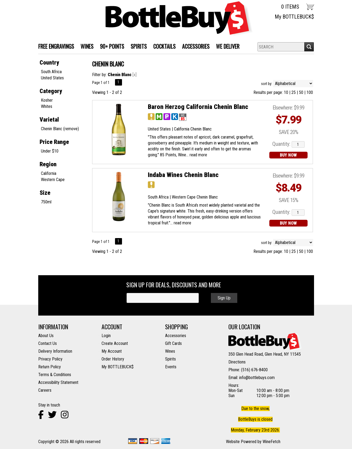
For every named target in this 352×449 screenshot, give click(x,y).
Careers (44, 390)
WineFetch (271, 441)
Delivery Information (55, 351)
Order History (113, 359)
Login (106, 335)
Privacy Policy (50, 359)
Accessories (194, 47)
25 (293, 92)
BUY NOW (288, 155)
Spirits (170, 359)
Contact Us (47, 343)
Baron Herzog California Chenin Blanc (198, 107)
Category (51, 91)
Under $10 (49, 151)
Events (170, 366)
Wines (170, 351)
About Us (46, 335)
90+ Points (112, 46)
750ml (46, 201)
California (48, 173)
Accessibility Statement (58, 382)
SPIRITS (137, 47)
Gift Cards (173, 343)
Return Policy (49, 366)
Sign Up (224, 297)
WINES (85, 47)
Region (48, 164)
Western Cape (53, 179)
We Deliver (226, 47)
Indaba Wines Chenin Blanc (183, 175)
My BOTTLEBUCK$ (294, 16)
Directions (237, 362)
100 (309, 92)
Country (49, 62)
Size (45, 192)
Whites (46, 106)
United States (52, 77)
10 (286, 92)
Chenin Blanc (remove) (60, 128)
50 (301, 92)
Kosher (47, 100)
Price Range (54, 142)
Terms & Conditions (54, 374)
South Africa (51, 71)
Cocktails (163, 47)
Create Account (115, 343)
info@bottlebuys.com (257, 377)
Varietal (49, 119)
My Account (112, 351)
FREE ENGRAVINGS (56, 46)
